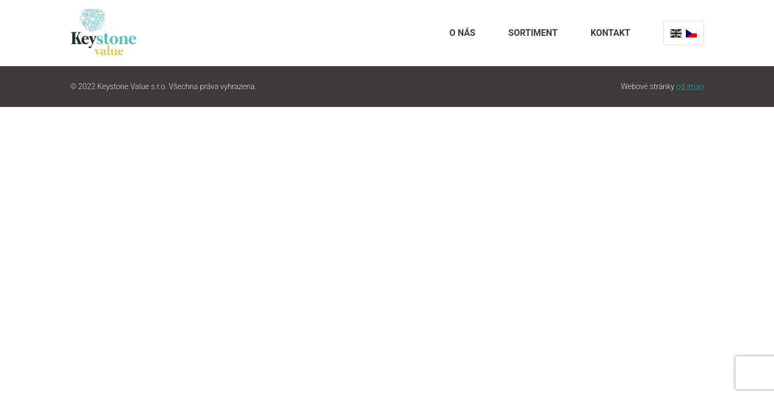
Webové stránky (662, 86)
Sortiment (533, 33)
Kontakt (610, 33)
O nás (462, 33)
